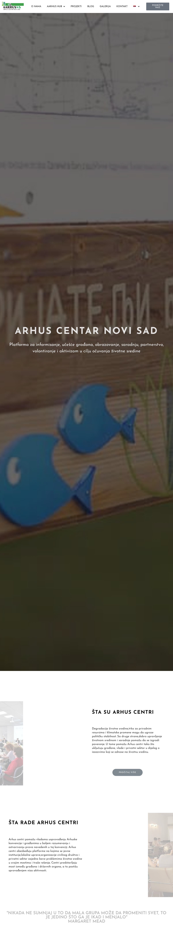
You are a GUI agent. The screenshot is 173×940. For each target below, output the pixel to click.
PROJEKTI (76, 6)
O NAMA (36, 6)
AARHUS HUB (56, 6)
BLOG (90, 6)
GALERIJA (105, 6)
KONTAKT (122, 6)
